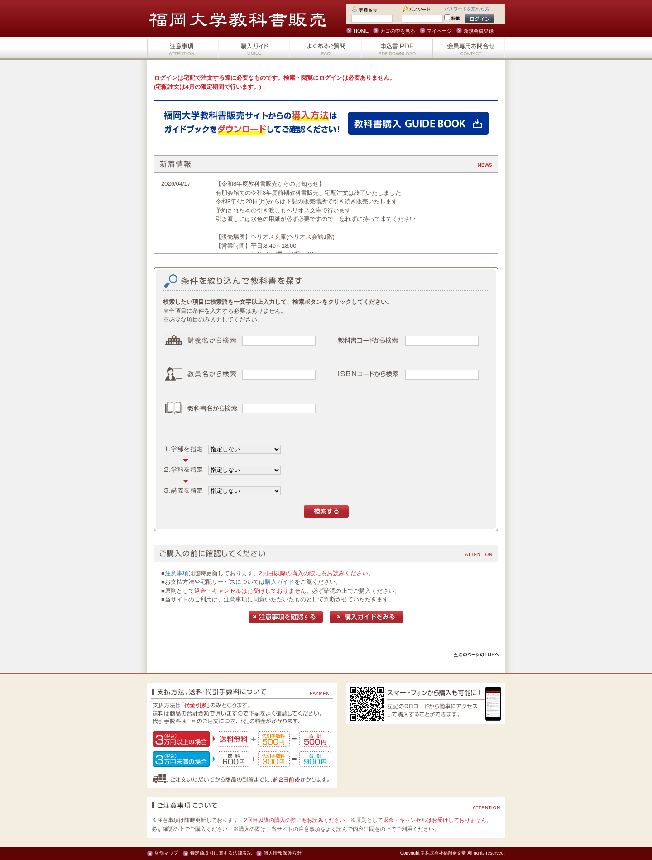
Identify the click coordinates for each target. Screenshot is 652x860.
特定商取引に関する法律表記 (221, 852)
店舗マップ (166, 852)
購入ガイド (279, 581)
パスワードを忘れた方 (466, 8)
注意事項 (176, 573)
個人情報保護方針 (283, 852)
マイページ (439, 31)
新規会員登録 (479, 31)
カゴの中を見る (397, 31)
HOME (361, 31)
